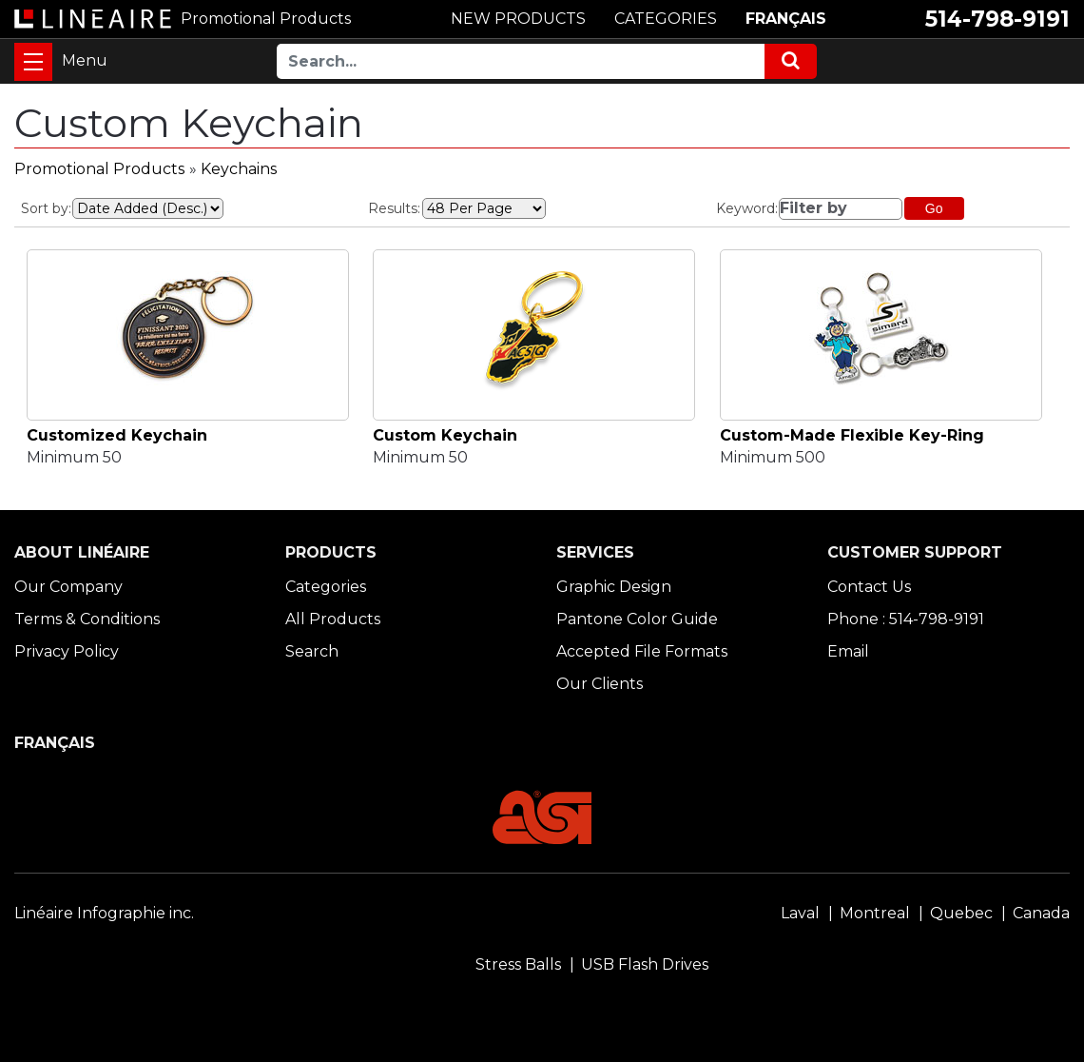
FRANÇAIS (785, 19)
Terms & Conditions (87, 619)
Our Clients (599, 684)
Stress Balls (518, 964)
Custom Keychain (445, 435)
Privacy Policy (66, 651)
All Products (332, 619)
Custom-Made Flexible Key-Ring (852, 435)
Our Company (68, 587)
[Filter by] (840, 209)
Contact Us (869, 587)
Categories (325, 587)
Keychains (239, 169)
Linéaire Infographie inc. (104, 913)
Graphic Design (613, 587)
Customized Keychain (117, 435)
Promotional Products (99, 169)
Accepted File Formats (641, 651)
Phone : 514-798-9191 (905, 619)
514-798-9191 (997, 19)
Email (848, 651)
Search (312, 651)
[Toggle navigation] (33, 62)
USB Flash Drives (644, 964)
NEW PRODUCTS (518, 19)
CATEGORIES (665, 19)
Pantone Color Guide (637, 619)
